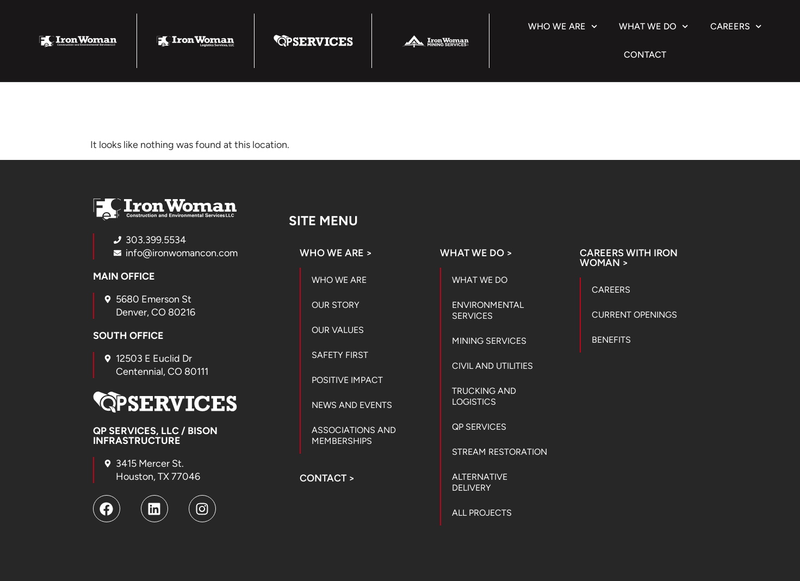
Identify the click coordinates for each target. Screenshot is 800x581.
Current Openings (634, 315)
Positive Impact (347, 380)
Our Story (335, 305)
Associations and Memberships (354, 435)
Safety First (340, 355)
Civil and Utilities (492, 366)
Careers (735, 26)
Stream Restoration (499, 452)
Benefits (611, 340)
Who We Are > (336, 253)
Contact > (327, 478)
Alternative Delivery (479, 482)
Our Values (338, 330)
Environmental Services (488, 310)
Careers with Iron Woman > (629, 258)
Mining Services (489, 341)
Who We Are (562, 26)
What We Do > (476, 253)
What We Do (653, 26)
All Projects (482, 513)
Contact (645, 55)
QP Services (479, 427)
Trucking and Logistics (484, 396)
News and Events (352, 405)
